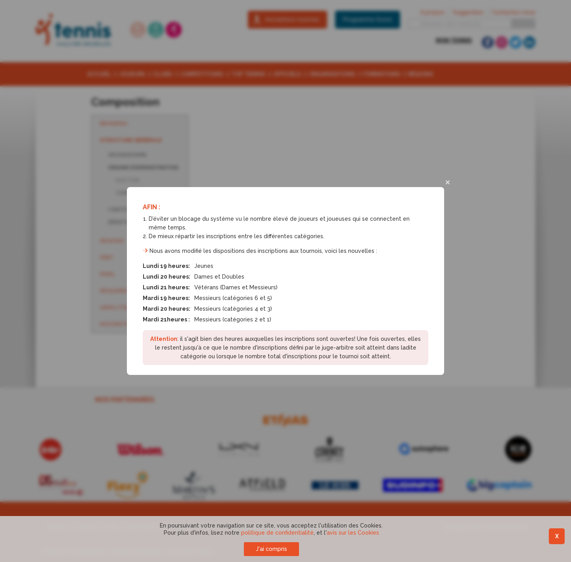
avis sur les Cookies (353, 533)
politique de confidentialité (277, 533)
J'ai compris (271, 549)
